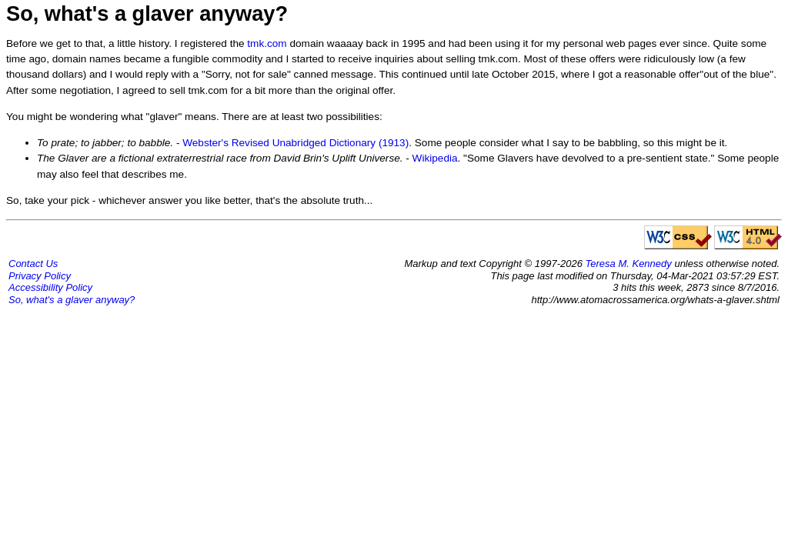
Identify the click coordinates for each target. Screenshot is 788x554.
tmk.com (266, 43)
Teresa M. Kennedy (629, 263)
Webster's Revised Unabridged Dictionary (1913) (295, 143)
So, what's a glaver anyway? (71, 299)
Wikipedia (435, 158)
